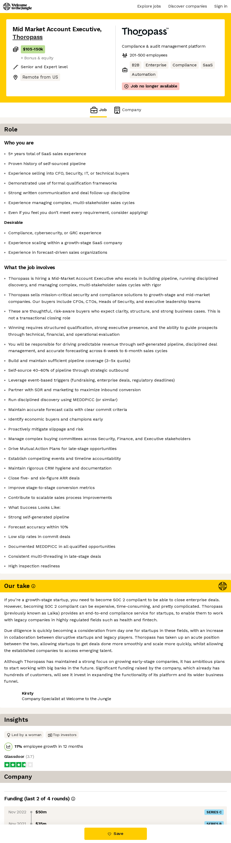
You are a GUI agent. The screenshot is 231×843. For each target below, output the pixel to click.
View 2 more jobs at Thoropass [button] (43, 802)
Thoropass (28, 37)
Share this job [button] (26, 792)
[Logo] (17, 6)
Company (127, 110)
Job (98, 110)
